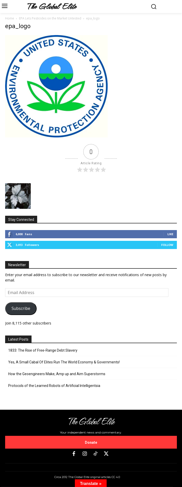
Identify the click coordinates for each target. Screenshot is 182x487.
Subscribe (21, 308)
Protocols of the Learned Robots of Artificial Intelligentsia (54, 386)
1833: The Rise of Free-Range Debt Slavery (42, 350)
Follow (167, 245)
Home (9, 18)
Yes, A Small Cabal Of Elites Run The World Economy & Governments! (64, 362)
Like (170, 234)
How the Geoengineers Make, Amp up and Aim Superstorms (56, 374)
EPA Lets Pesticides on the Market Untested (50, 18)
